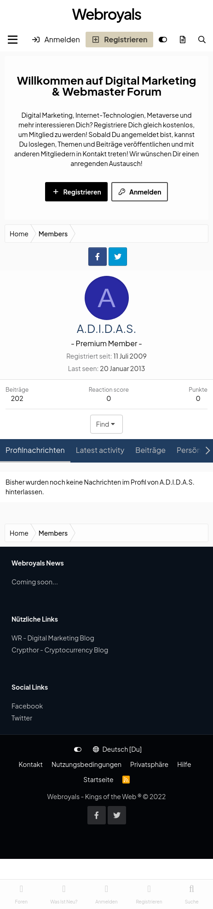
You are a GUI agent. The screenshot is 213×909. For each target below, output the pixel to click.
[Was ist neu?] (183, 39)
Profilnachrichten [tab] (35, 450)
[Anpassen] (163, 39)
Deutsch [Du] (117, 749)
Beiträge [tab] (150, 450)
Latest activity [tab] (100, 450)
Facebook (27, 706)
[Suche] (202, 39)
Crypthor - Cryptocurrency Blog (60, 650)
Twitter (22, 718)
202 (17, 398)
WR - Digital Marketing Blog (53, 638)
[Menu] (12, 39)
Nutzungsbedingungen (86, 764)
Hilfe (184, 764)
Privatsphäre (149, 764)
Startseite (98, 779)
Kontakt (30, 764)
